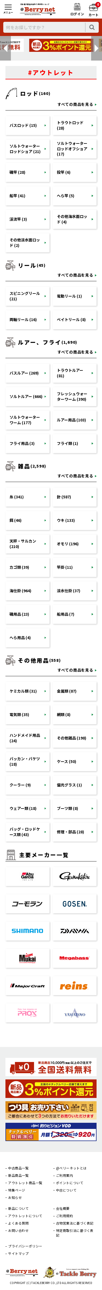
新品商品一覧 (18, 1175)
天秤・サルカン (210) (23, 543)
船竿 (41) (17, 195)
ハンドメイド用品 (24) (25, 737)
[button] (5, 48)
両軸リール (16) (23, 319)
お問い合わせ (18, 1230)
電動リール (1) (69, 296)
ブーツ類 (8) (67, 808)
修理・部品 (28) (70, 831)
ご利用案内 (64, 1175)
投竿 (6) (63, 172)
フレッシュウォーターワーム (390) (72, 396)
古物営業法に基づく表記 (75, 1223)
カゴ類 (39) (19, 567)
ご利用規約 (64, 1216)
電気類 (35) (19, 714)
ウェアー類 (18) (23, 808)
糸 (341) (17, 496)
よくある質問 (18, 1223)
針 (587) (64, 496)
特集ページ (16, 1190)
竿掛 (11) (65, 567)
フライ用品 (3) (22, 443)
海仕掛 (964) (20, 590)
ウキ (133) (66, 520)
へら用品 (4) (20, 637)
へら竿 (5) (65, 195)
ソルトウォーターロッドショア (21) (25, 148)
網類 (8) (63, 714)
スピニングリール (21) (25, 296)
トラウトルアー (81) (70, 372)
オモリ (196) (68, 543)
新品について (18, 1208)
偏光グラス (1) (69, 785)
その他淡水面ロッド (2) (25, 242)
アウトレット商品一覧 (25, 1183)
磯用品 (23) (19, 614)
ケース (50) (66, 761)
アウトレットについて (25, 1216)
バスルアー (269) (24, 373)
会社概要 (63, 1208)
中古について (66, 1190)
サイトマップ (18, 1253)
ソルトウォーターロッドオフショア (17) (72, 148)
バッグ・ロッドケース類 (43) (25, 831)
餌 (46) (15, 520)
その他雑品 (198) (71, 738)
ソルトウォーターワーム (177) (25, 419)
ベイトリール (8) (71, 319)
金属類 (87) (66, 691)
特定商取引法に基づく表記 (75, 1232)
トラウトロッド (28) (70, 125)
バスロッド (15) (23, 125)
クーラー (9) (20, 785)
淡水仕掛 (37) (68, 590)
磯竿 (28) (17, 172)
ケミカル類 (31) (23, 691)
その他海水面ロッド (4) (72, 219)
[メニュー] (8, 9)
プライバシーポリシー (25, 1246)
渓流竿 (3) (18, 219)
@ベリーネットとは (71, 1168)
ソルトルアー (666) (26, 396)
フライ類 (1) (67, 443)
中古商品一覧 (18, 1168)
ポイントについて (70, 1183)
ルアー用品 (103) (71, 420)
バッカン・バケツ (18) (25, 761)
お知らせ (15, 1197)
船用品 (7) (65, 614)
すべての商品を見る (75, 104)
